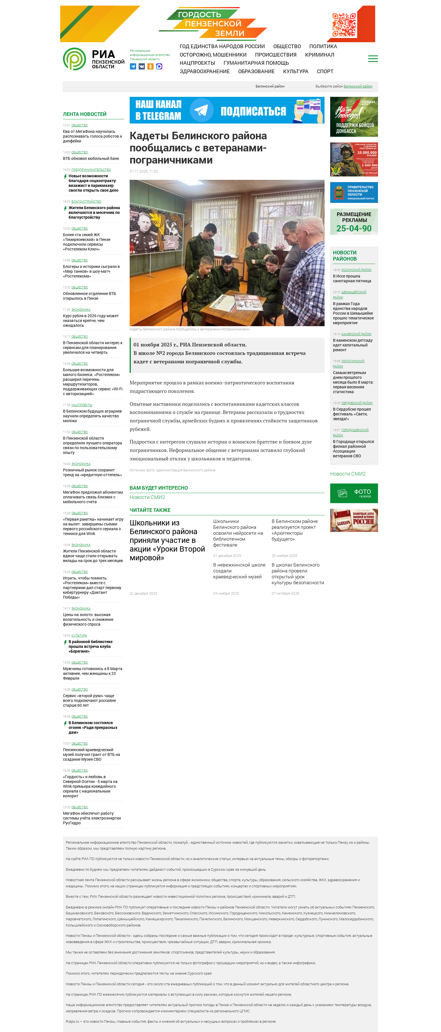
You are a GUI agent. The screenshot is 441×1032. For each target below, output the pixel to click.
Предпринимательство (91, 169)
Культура (296, 71)
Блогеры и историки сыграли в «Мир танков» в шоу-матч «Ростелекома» (91, 271)
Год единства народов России (222, 46)
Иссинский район (356, 270)
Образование (256, 71)
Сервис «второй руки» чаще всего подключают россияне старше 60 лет (89, 700)
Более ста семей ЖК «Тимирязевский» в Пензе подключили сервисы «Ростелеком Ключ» (86, 241)
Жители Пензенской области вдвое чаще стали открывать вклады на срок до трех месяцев (93, 556)
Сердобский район (357, 403)
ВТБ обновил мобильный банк (91, 158)
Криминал (319, 54)
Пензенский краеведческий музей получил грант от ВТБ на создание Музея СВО (91, 754)
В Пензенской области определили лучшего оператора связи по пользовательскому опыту (92, 445)
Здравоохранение (205, 71)
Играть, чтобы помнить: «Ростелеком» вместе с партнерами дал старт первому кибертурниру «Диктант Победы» (92, 587)
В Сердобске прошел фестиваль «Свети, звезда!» (352, 414)
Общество (287, 46)
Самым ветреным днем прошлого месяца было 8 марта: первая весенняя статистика (353, 382)
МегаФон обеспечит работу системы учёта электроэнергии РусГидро (92, 818)
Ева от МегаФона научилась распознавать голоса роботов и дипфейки (92, 136)
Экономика (81, 309)
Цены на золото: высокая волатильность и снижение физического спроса (88, 619)
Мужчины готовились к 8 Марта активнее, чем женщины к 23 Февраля (92, 673)
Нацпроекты (197, 62)
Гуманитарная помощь (256, 62)
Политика (323, 46)
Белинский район (270, 86)
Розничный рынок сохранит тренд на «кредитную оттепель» (92, 472)
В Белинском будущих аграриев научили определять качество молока (92, 416)
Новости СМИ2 (147, 497)
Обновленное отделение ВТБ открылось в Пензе (89, 296)
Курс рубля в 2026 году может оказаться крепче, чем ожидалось (91, 320)
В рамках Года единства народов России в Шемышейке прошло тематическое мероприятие (353, 313)
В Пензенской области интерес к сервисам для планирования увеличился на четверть (92, 347)
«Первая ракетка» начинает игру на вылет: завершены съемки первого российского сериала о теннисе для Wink (93, 526)
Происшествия (276, 54)
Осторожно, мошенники (213, 54)
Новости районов (345, 255)
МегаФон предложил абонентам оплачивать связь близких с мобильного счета (93, 497)
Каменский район (356, 334)
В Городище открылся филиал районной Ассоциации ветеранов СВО (353, 448)
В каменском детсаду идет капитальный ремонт (353, 345)
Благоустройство (86, 201)
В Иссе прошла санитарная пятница (352, 278)
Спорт (325, 71)
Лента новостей (85, 114)
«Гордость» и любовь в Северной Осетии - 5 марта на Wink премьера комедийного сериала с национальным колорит (90, 786)
